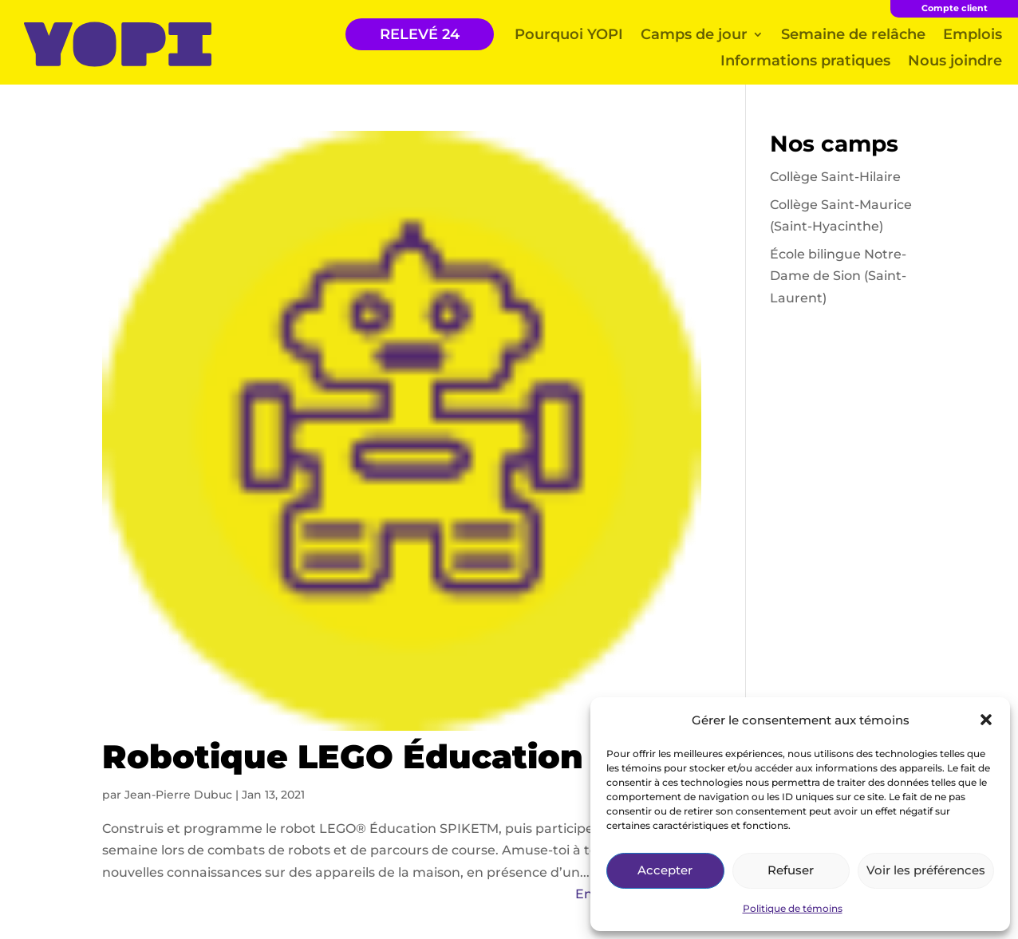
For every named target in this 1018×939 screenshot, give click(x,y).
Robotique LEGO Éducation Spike (397, 756)
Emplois (972, 34)
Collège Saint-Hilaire (835, 176)
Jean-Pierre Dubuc (178, 794)
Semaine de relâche (853, 34)
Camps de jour (694, 34)
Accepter (664, 870)
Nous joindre (955, 61)
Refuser (790, 870)
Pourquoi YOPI (569, 34)
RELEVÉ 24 (420, 34)
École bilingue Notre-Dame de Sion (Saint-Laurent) (838, 276)
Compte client (954, 8)
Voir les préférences (925, 870)
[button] (986, 720)
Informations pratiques (805, 61)
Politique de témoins (792, 908)
